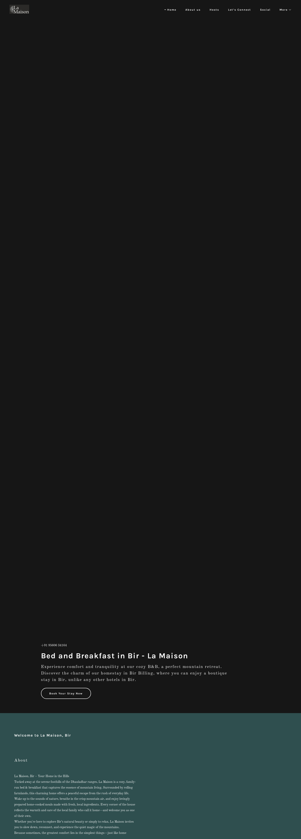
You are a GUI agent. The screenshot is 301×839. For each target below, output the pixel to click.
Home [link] (171, 9)
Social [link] (265, 9)
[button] (284, 9)
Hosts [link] (214, 9)
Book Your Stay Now (66, 693)
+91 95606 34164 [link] (54, 645)
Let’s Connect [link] (239, 9)
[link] (19, 9)
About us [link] (193, 9)
